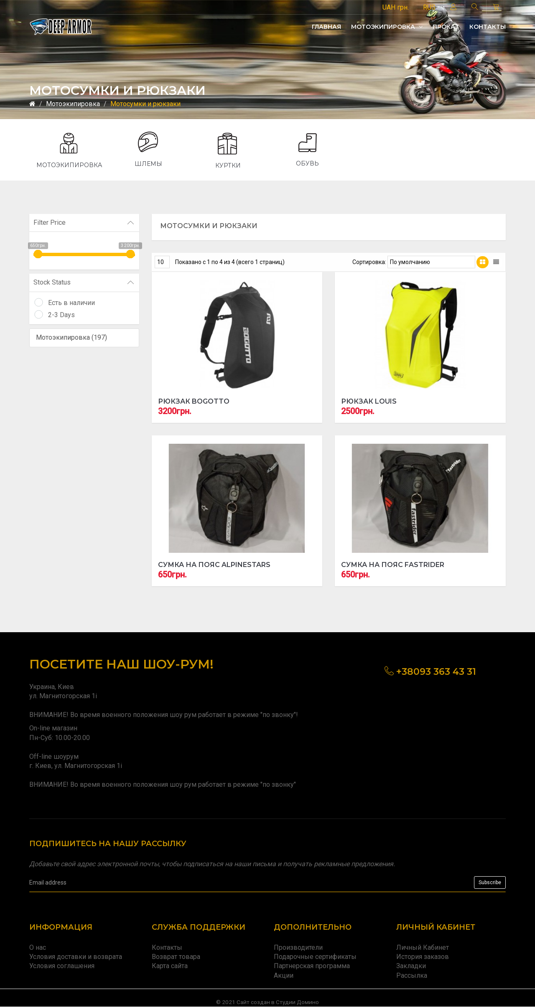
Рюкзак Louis (369, 401)
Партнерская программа (312, 966)
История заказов (422, 957)
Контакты (487, 27)
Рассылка (411, 975)
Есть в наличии (71, 303)
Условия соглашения (61, 966)
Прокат (446, 27)
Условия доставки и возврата (75, 957)
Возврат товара (176, 957)
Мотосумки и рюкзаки (145, 104)
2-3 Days (61, 315)
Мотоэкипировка (387, 27)
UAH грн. (395, 7)
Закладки (411, 966)
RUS (429, 7)
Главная (326, 27)
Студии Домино (297, 1002)
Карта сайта (170, 966)
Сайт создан (253, 1002)
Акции (283, 975)
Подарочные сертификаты (315, 957)
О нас (37, 947)
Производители (298, 947)
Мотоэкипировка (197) (71, 337)
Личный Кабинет (422, 947)
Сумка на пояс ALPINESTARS (214, 565)
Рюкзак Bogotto (193, 401)
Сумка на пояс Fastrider (392, 565)
